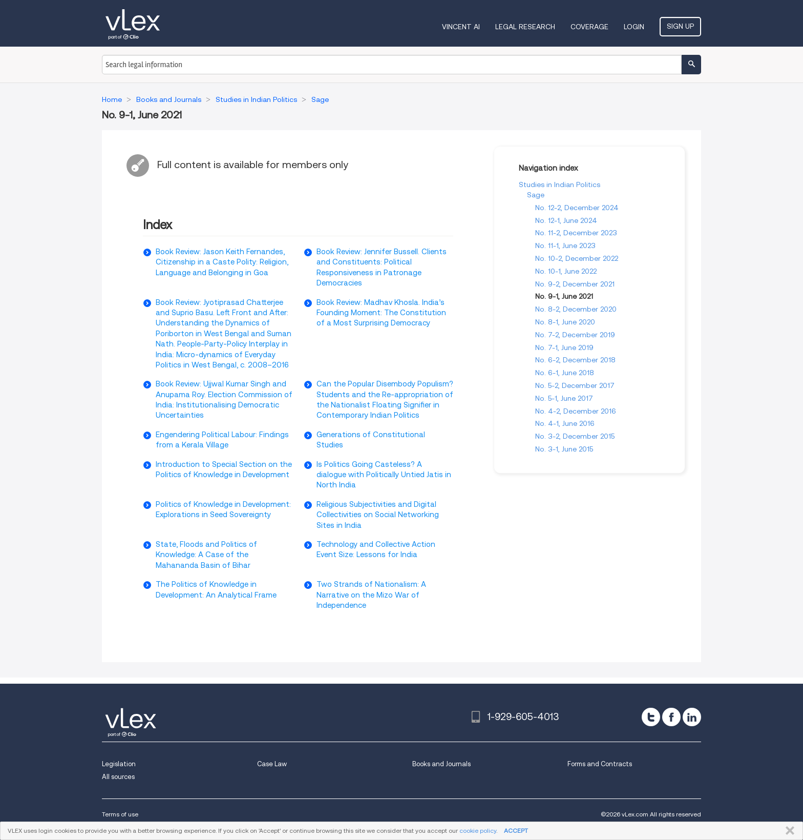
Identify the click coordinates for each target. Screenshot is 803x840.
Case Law (272, 764)
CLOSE (788, 831)
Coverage (589, 27)
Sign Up (680, 26)
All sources (118, 777)
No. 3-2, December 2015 (575, 436)
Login (634, 27)
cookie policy (477, 830)
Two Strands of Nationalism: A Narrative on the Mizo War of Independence (371, 594)
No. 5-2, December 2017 (575, 385)
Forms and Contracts (599, 764)
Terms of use (120, 814)
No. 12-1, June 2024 (566, 220)
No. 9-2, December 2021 (575, 284)
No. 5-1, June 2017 (564, 398)
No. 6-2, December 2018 (575, 360)
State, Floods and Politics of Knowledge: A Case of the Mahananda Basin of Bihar (206, 554)
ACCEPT (516, 830)
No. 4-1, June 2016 (565, 423)
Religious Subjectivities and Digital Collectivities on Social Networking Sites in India (377, 514)
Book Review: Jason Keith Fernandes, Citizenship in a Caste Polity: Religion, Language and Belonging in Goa (222, 262)
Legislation (119, 764)
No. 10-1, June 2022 (566, 271)
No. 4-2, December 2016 (575, 411)
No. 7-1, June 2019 (564, 347)
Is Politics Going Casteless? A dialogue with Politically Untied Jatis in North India (383, 474)
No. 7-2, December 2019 (575, 335)
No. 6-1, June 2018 (564, 372)
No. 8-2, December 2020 (576, 309)
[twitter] (651, 717)
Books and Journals (441, 764)
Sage (535, 195)
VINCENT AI (461, 27)
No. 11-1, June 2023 (565, 245)
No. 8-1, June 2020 (565, 322)
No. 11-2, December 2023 (576, 233)
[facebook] (671, 717)
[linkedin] (692, 717)
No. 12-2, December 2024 (577, 207)
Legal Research (525, 27)
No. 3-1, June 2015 (564, 449)
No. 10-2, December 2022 (576, 258)
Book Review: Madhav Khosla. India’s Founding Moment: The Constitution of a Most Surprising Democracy (381, 312)
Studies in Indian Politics (559, 184)
